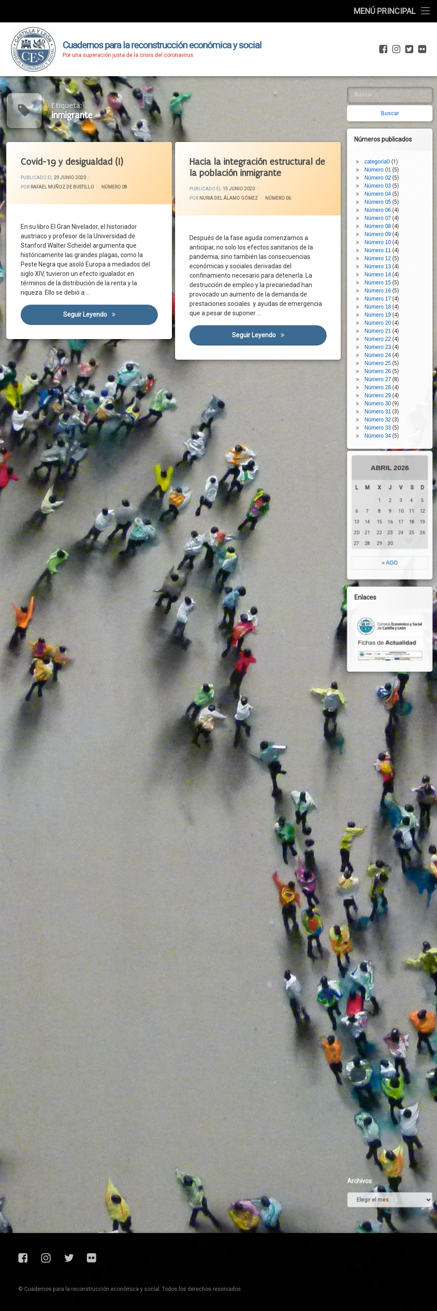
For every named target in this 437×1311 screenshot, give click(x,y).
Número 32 (382, 367)
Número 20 (382, 270)
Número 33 (382, 375)
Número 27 (382, 326)
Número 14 (382, 222)
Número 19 (382, 262)
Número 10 (382, 189)
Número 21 (382, 278)
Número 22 (382, 286)
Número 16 (382, 238)
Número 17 (382, 246)
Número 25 (382, 310)
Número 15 (382, 230)
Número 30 (382, 351)
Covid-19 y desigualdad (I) (72, 162)
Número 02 (382, 125)
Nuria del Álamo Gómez (229, 198)
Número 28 (382, 334)
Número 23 (382, 294)
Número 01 (382, 117)
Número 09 (382, 181)
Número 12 (382, 205)
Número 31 (382, 359)
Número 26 (382, 318)
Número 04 (382, 141)
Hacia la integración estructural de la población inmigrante (258, 167)
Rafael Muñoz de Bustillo (62, 187)
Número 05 (382, 149)
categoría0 (382, 109)
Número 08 (114, 186)
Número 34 (382, 383)
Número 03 (382, 133)
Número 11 (382, 197)
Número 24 (382, 302)
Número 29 (382, 343)
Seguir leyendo (110, 315)
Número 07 (382, 165)
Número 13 (382, 214)
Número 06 (278, 198)
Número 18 (382, 254)
